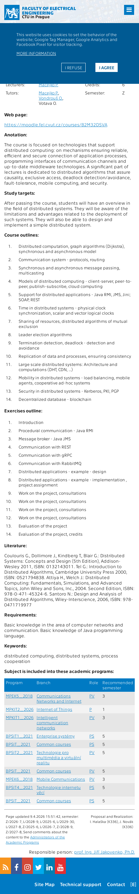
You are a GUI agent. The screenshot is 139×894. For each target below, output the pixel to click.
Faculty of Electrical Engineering (49, 10)
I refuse (73, 67)
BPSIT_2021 (18, 744)
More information (36, 53)
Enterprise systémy (56, 736)
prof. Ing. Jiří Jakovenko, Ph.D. (104, 852)
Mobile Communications (61, 779)
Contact (116, 884)
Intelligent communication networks (52, 722)
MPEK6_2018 (19, 779)
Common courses (54, 744)
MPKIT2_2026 (20, 709)
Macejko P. (48, 84)
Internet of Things (54, 709)
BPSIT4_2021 (19, 787)
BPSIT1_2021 (19, 736)
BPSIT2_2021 (19, 752)
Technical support (80, 884)
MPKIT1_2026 (20, 717)
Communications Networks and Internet (59, 698)
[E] (133, 884)
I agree (106, 67)
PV (91, 695)
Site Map (44, 884)
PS (91, 736)
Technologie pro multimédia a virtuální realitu (59, 757)
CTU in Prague (36, 16)
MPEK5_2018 (19, 695)
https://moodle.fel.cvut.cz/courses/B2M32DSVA (55, 124)
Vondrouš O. (50, 98)
